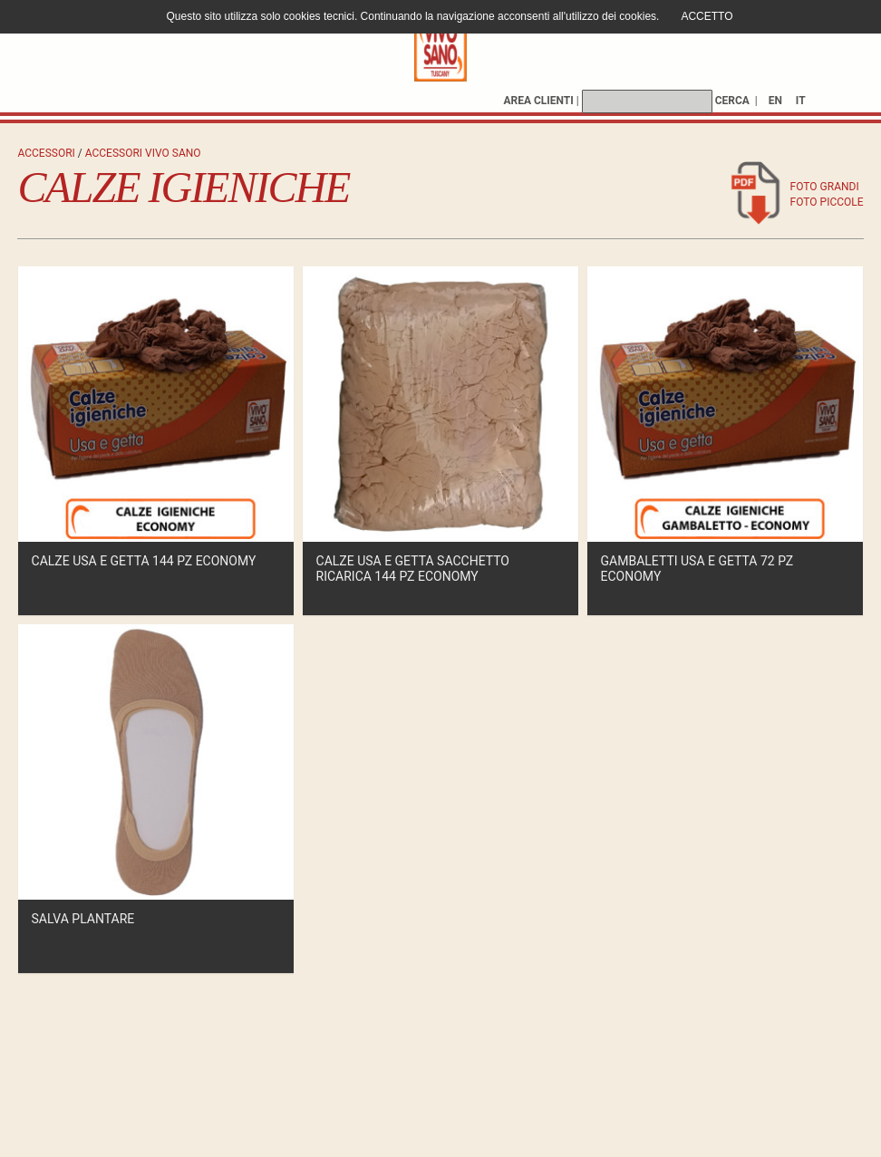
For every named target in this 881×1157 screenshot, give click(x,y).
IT (801, 100)
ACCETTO (706, 16)
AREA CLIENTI (538, 100)
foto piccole (827, 202)
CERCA (732, 100)
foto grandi (824, 186)
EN (775, 100)
